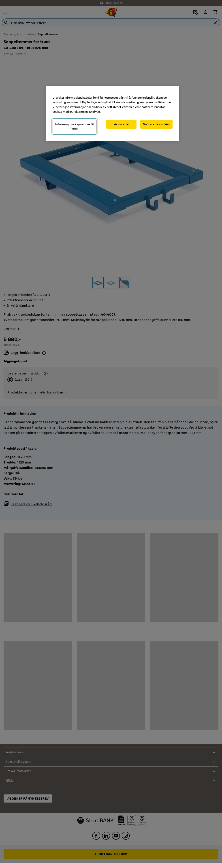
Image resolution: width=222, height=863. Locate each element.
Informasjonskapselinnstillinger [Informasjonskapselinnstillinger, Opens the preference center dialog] (74, 126)
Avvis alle (121, 124)
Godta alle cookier (156, 124)
